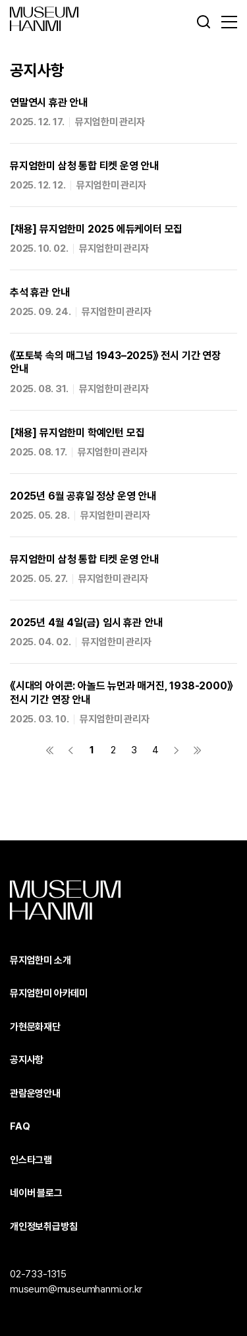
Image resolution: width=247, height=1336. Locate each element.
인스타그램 (31, 1160)
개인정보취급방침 (43, 1227)
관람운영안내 (35, 1093)
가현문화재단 (35, 1027)
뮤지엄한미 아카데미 (49, 993)
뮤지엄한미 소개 (40, 960)
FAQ (20, 1126)
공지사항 (26, 1060)
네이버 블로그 (36, 1193)
